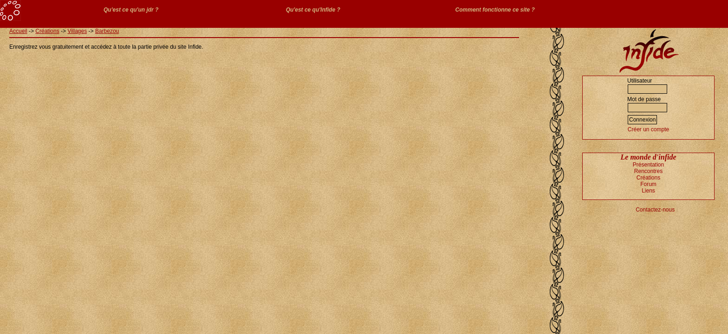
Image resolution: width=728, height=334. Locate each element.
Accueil (18, 31)
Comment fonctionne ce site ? (495, 9)
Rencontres (648, 171)
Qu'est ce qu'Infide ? (313, 9)
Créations (47, 31)
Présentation (648, 164)
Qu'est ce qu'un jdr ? (131, 9)
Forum (648, 184)
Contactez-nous (655, 209)
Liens (648, 190)
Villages (77, 31)
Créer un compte (648, 129)
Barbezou (107, 31)
